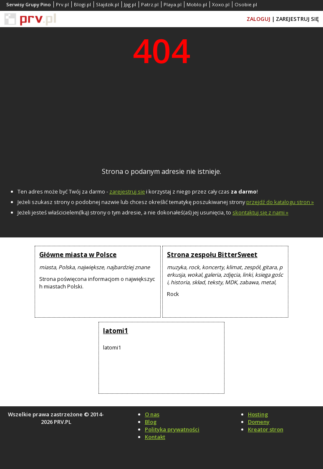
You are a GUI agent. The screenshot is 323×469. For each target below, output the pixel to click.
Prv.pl (62, 4)
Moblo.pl (197, 4)
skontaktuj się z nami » (260, 212)
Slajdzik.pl (107, 4)
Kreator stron (265, 429)
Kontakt (155, 437)
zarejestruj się (127, 191)
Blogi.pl (82, 4)
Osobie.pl (246, 4)
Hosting (258, 414)
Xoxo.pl (221, 4)
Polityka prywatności (172, 429)
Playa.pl (173, 4)
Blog (150, 422)
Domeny (259, 422)
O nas (152, 414)
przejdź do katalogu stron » (280, 202)
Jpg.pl (130, 4)
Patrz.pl (150, 4)
